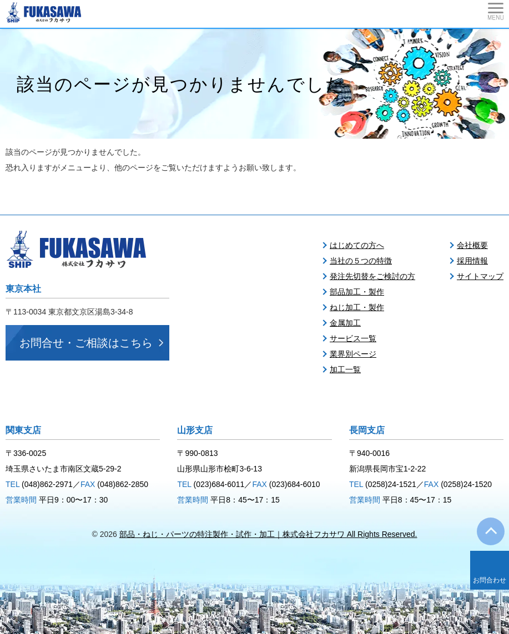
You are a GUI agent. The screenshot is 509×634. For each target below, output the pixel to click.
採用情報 (472, 260)
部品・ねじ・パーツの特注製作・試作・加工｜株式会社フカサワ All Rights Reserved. (268, 534)
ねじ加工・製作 (357, 307)
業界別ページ (353, 353)
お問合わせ (489, 580)
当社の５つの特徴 (361, 260)
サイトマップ (480, 276)
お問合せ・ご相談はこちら (86, 343)
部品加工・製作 (357, 291)
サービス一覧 (353, 338)
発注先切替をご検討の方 (372, 276)
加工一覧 (345, 369)
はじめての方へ (357, 245)
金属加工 (345, 322)
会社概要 (472, 245)
